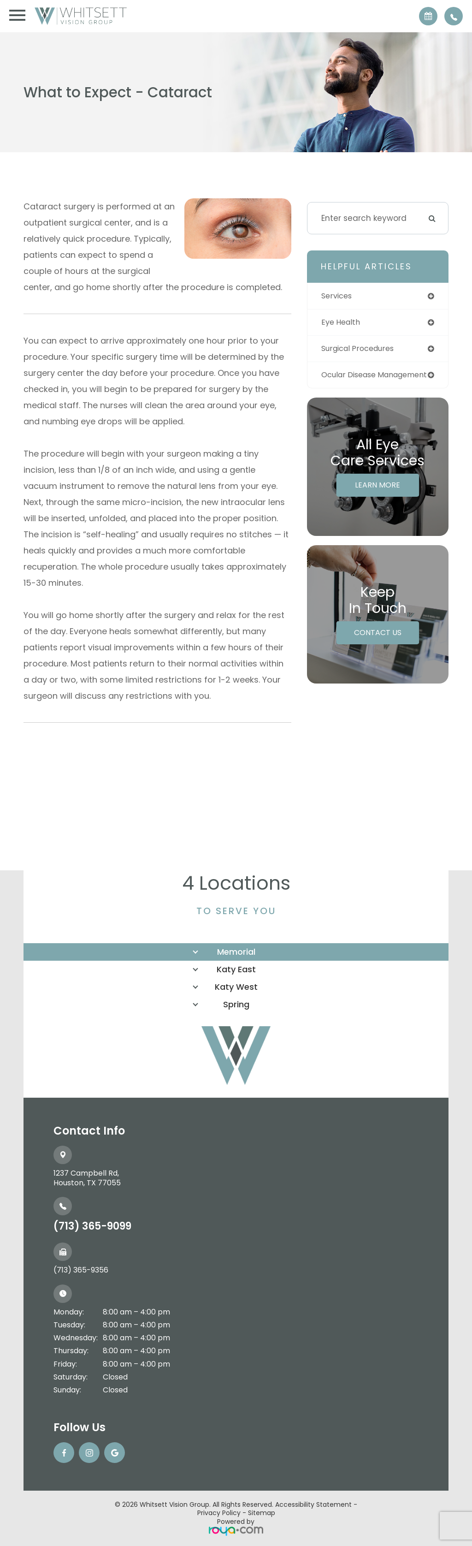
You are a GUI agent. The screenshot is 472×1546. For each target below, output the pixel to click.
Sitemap (261, 1512)
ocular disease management (351, 380)
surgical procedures (361, 349)
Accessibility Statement (313, 1504)
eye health (342, 322)
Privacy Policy (219, 1512)
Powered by (236, 1526)
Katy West (236, 987)
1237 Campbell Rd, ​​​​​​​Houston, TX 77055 (87, 1178)
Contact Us (377, 642)
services (337, 296)
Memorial (236, 951)
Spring (236, 1004)
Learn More (377, 495)
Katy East (236, 969)
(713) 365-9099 (92, 1226)
